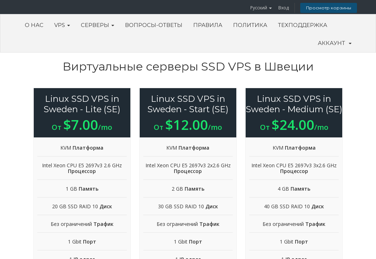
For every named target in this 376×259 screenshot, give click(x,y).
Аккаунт (335, 43)
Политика (250, 25)
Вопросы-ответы (153, 25)
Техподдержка (302, 25)
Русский (261, 8)
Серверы (97, 25)
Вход (283, 8)
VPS (62, 25)
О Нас (34, 25)
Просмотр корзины (328, 7)
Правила (207, 25)
